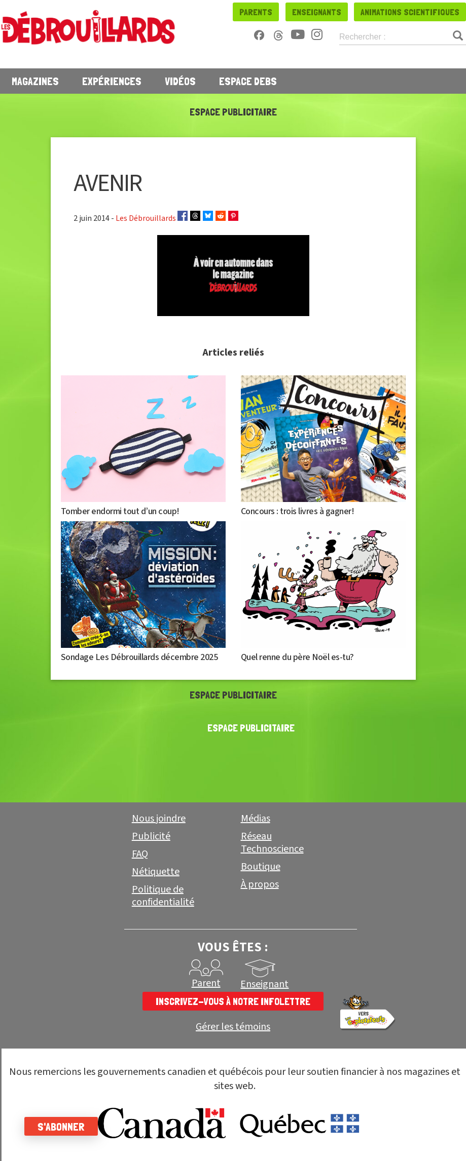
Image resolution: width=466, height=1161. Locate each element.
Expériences (111, 81)
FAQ (140, 854)
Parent (206, 983)
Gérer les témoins (233, 1027)
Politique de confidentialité (163, 895)
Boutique (260, 867)
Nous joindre (159, 818)
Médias (255, 818)
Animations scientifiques (410, 12)
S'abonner (62, 1126)
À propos (260, 884)
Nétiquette (156, 872)
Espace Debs (248, 81)
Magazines (35, 81)
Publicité (151, 836)
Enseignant (264, 984)
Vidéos (180, 81)
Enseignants (316, 12)
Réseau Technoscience (272, 842)
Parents (255, 12)
